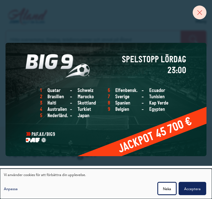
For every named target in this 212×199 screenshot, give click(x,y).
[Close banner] (199, 12)
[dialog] (106, 184)
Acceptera (192, 188)
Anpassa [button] (11, 188)
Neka (167, 188)
